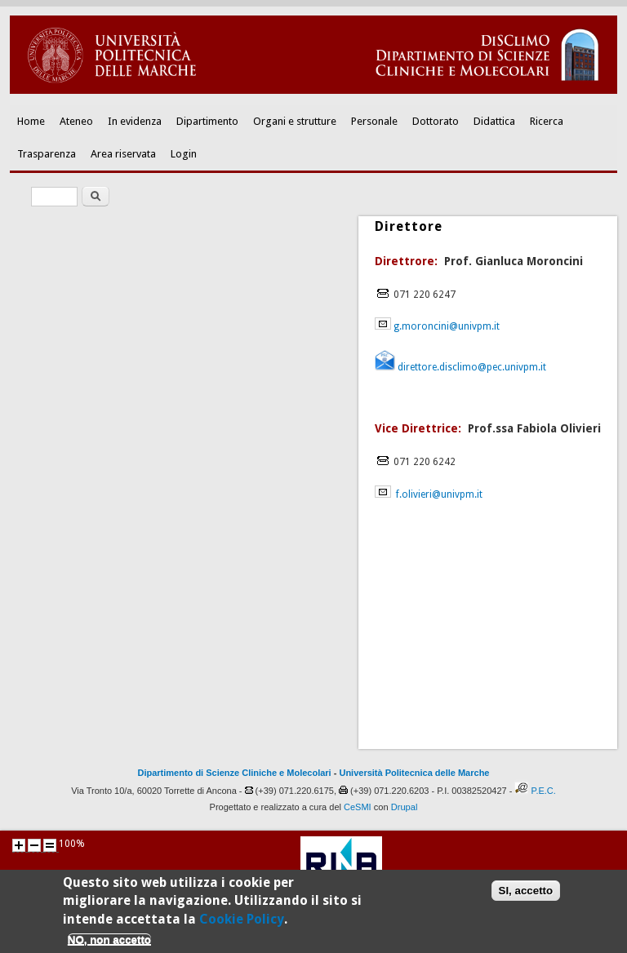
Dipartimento (207, 121)
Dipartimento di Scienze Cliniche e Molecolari (234, 773)
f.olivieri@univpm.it (439, 494)
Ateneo (76, 121)
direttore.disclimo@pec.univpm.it (470, 367)
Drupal (404, 807)
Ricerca (546, 121)
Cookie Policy (241, 924)
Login (184, 154)
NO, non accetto (109, 945)
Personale (374, 121)
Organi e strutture (294, 121)
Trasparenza (46, 154)
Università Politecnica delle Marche (414, 773)
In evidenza (135, 121)
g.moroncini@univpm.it (447, 326)
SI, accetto (526, 896)
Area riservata (123, 154)
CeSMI (357, 807)
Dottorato (435, 121)
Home (31, 121)
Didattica (494, 121)
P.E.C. (543, 791)
